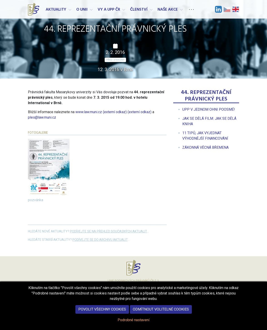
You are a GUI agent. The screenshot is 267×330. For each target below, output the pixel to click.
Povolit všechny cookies (102, 313)
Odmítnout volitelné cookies (161, 313)
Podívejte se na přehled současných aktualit (108, 231)
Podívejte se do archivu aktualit (100, 240)
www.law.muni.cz (113, 112)
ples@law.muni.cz (42, 117)
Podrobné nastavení (133, 323)
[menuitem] (208, 109)
